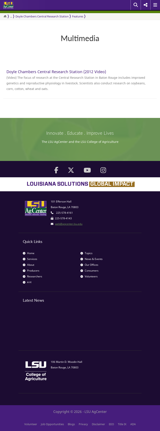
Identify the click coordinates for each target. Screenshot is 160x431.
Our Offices (89, 265)
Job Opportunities (52, 424)
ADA (133, 424)
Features (77, 16)
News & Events (91, 259)
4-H (27, 282)
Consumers (89, 270)
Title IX (122, 424)
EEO (111, 424)
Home (28, 253)
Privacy (83, 424)
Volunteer (30, 424)
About (28, 265)
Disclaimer (98, 424)
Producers (31, 270)
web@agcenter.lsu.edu (68, 224)
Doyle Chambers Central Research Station (42, 16)
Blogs (71, 424)
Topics (86, 253)
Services (30, 259)
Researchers (32, 276)
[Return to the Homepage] (5, 16)
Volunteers (89, 276)
